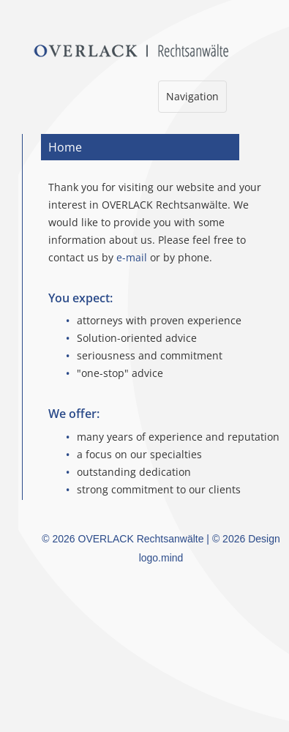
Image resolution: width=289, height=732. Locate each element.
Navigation (192, 100)
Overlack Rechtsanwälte (161, 50)
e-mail (131, 257)
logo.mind (161, 558)
